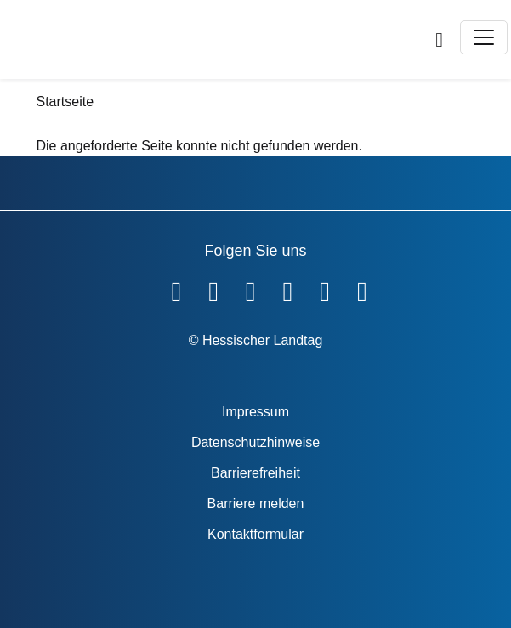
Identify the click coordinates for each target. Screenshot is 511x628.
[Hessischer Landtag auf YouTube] (213, 288)
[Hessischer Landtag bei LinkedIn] (362, 288)
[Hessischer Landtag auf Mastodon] (324, 288)
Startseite (65, 101)
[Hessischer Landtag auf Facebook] (176, 288)
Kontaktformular (255, 534)
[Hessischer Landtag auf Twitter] (250, 288)
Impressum (255, 412)
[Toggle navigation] (484, 37)
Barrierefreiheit (255, 473)
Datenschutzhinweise (255, 442)
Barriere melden (255, 503)
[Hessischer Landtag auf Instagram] (288, 288)
